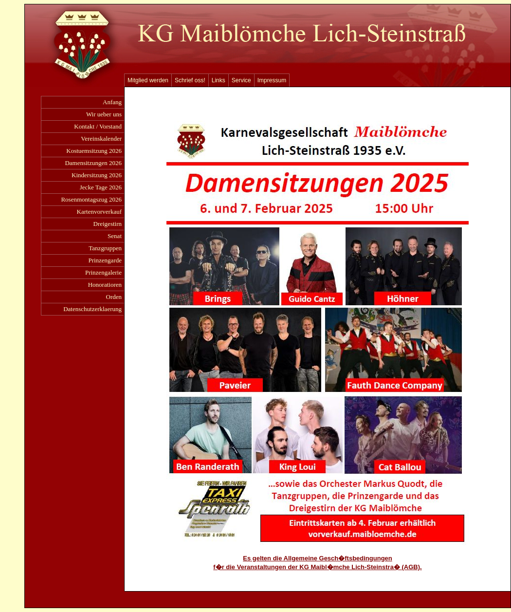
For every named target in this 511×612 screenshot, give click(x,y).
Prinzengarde (105, 260)
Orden (114, 296)
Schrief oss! (190, 80)
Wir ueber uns (104, 114)
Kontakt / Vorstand (98, 126)
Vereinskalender (101, 138)
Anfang (112, 102)
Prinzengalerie (103, 272)
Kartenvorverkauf (99, 211)
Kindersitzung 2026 (97, 175)
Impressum (271, 80)
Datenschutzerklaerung (92, 309)
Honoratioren (105, 284)
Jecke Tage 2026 (101, 187)
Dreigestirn (107, 223)
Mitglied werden (148, 80)
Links (218, 80)
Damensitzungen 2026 (93, 163)
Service (241, 80)
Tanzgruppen (105, 248)
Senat (115, 236)
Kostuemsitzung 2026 (94, 150)
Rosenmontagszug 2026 (91, 199)
